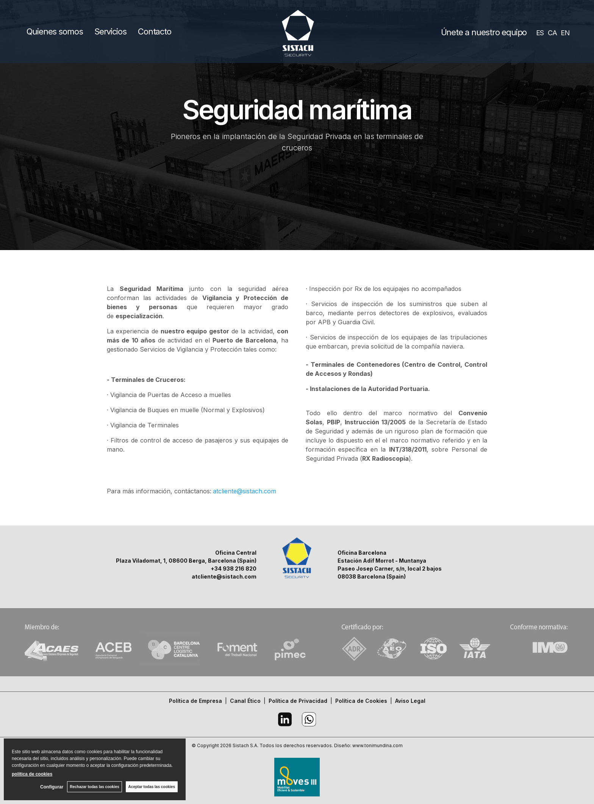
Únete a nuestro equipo (484, 32)
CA (552, 33)
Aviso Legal (410, 701)
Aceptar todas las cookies (151, 787)
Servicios (110, 31)
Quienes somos (55, 31)
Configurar (51, 787)
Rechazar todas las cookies (94, 787)
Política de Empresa (195, 701)
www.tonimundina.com (377, 745)
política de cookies (32, 774)
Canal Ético (245, 701)
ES (540, 33)
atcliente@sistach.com (244, 491)
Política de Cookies (361, 701)
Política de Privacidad (298, 701)
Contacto (154, 31)
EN (565, 33)
